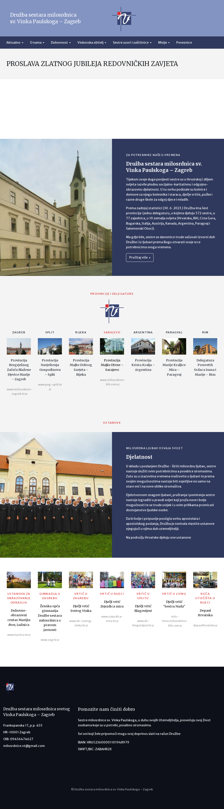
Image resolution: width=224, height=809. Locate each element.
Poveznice (184, 43)
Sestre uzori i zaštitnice (131, 43)
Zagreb (18, 332)
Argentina (143, 332)
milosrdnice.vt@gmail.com (24, 746)
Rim (205, 332)
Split (49, 332)
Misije (162, 43)
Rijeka (80, 332)
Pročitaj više (139, 257)
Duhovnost (59, 43)
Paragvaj (174, 332)
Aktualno (13, 43)
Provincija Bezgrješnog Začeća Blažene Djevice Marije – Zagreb (19, 369)
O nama (36, 43)
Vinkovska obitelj (90, 43)
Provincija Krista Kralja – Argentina (143, 365)
